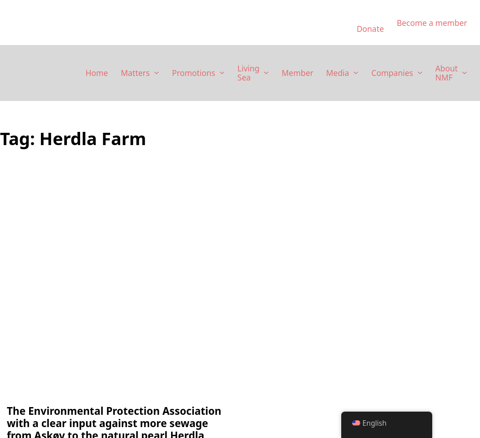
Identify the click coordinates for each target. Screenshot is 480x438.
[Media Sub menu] (356, 73)
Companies (392, 72)
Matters (135, 72)
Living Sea (248, 73)
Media (337, 72)
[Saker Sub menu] (156, 73)
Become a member (432, 22)
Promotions (193, 72)
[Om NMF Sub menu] (464, 73)
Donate (370, 28)
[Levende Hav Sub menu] (266, 73)
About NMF (446, 73)
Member (297, 72)
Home (97, 72)
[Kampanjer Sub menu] (222, 73)
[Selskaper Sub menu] (420, 73)
